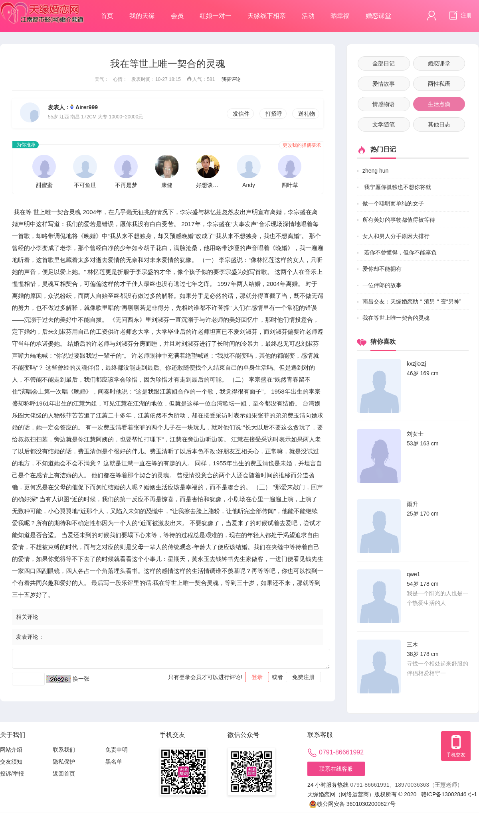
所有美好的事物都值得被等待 (398, 220)
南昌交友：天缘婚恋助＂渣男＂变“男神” (411, 301)
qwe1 (413, 574)
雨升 (412, 504)
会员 (177, 15)
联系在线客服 (336, 769)
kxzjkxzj (416, 363)
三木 (412, 644)
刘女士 (415, 434)
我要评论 (231, 79)
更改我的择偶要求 (302, 145)
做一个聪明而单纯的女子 (393, 203)
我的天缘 (142, 15)
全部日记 (383, 63)
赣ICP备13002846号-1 (449, 794)
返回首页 (64, 773)
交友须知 (11, 761)
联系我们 (64, 749)
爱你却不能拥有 (382, 269)
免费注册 (303, 677)
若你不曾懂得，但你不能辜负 (399, 252)
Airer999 (86, 107)
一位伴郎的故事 (382, 285)
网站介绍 (11, 749)
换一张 (81, 678)
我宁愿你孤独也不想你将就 (396, 187)
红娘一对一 (216, 15)
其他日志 (439, 124)
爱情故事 (383, 84)
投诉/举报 (12, 773)
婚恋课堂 (378, 15)
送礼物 (306, 113)
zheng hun (375, 170)
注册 (459, 16)
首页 (107, 15)
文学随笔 (383, 124)
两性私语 (439, 84)
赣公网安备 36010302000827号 (352, 804)
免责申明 (116, 749)
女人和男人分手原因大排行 (396, 236)
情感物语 (383, 104)
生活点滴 (439, 104)
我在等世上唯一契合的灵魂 (396, 318)
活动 (308, 15)
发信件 (241, 113)
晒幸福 (340, 15)
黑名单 (113, 761)
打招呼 (273, 113)
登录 (257, 677)
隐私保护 (64, 761)
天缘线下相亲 (266, 15)
